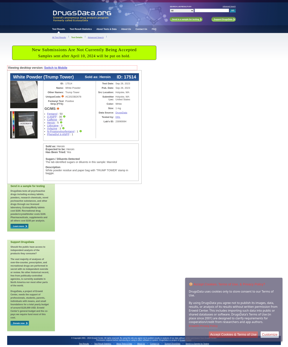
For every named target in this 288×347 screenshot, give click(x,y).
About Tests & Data (106, 29)
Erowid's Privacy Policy (203, 326)
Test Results (58, 29)
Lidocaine (53, 125)
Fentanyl (52, 113)
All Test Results (59, 37)
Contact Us (141, 29)
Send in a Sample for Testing (197, 344)
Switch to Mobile (55, 67)
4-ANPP (52, 116)
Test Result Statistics (81, 29)
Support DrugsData (172, 344)
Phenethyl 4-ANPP (58, 134)
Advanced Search (229, 6)
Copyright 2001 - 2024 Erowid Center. (88, 338)
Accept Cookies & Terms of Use (233, 334)
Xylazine (52, 128)
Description (53, 167)
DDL (118, 117)
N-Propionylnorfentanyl (60, 131)
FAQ (154, 29)
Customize (270, 334)
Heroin (51, 122)
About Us (126, 29)
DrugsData (121, 112)
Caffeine (52, 119)
